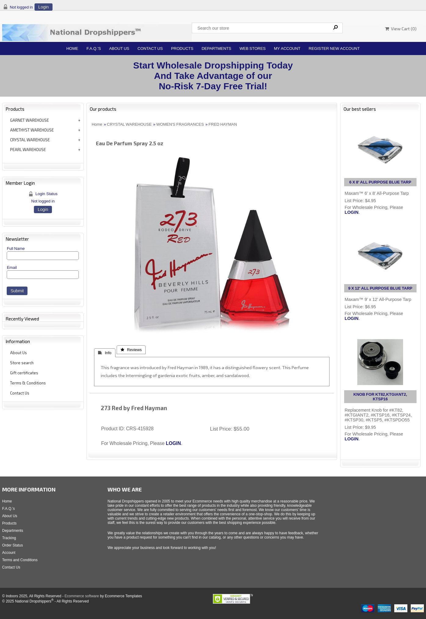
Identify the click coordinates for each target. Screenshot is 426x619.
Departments (216, 48)
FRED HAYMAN (223, 124)
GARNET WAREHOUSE (29, 120)
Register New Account (334, 48)
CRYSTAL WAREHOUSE (30, 139)
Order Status (12, 545)
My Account (287, 48)
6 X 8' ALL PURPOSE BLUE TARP (380, 182)
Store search (22, 362)
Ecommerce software (81, 596)
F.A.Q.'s (93, 48)
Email (12, 267)
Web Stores (252, 48)
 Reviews (131, 350)
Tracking (9, 538)
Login (43, 7)
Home (72, 48)
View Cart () (401, 28)
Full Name (16, 248)
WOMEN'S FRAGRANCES (180, 124)
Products (182, 48)
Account (8, 552)
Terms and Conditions (20, 560)
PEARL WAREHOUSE (28, 149)
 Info (104, 353)
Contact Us (150, 48)
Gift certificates (24, 372)
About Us (119, 48)
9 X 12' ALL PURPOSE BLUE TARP (380, 288)
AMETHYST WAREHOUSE (32, 130)
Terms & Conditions (28, 382)
